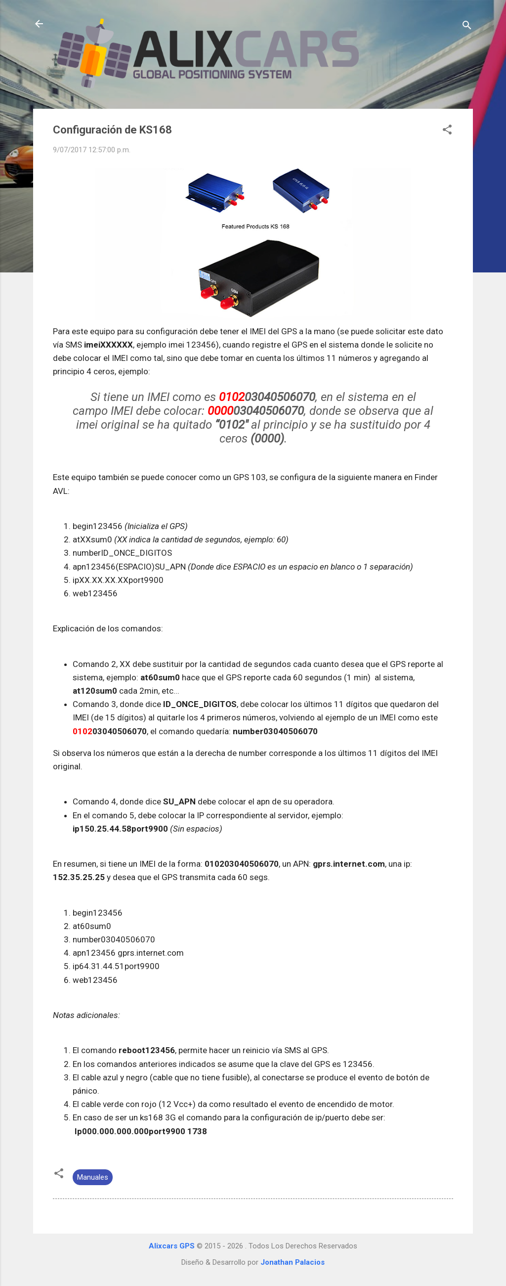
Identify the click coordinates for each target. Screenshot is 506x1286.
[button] (447, 131)
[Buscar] (467, 27)
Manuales (92, 1177)
